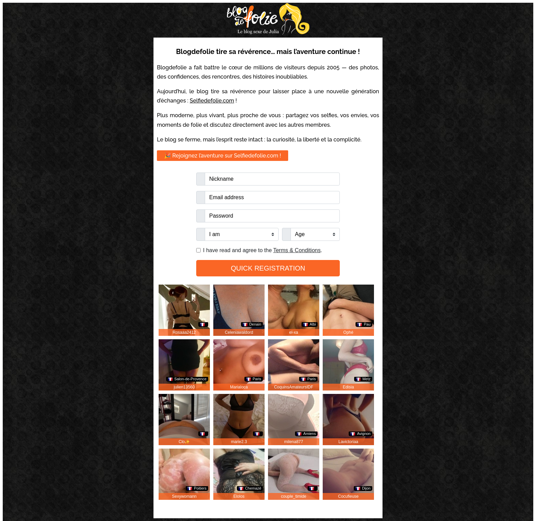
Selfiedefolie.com (212, 100)
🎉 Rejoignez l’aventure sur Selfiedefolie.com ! (222, 155)
